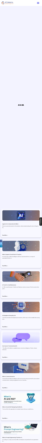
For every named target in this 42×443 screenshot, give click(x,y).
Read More (4, 235)
